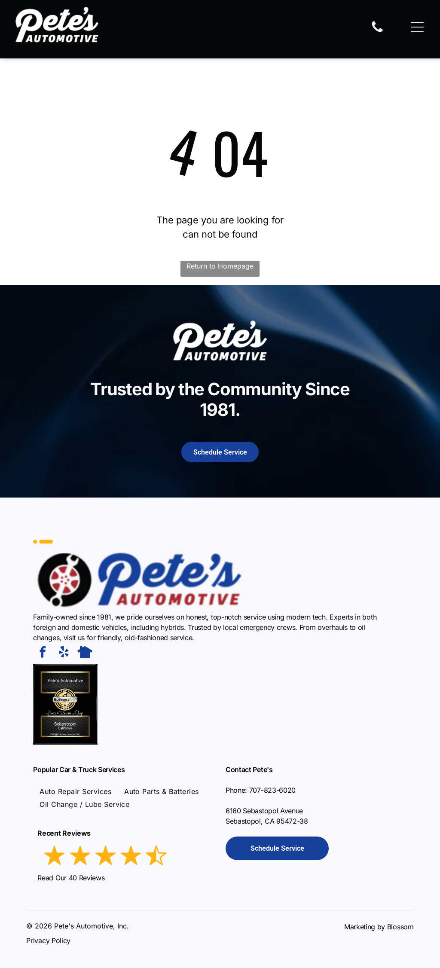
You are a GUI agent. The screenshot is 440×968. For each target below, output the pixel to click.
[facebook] (42, 653)
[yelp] (63, 653)
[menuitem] (75, 791)
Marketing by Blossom (379, 926)
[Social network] (84, 653)
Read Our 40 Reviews (70, 877)
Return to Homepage (220, 266)
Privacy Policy (48, 940)
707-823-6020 (272, 790)
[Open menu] (417, 27)
